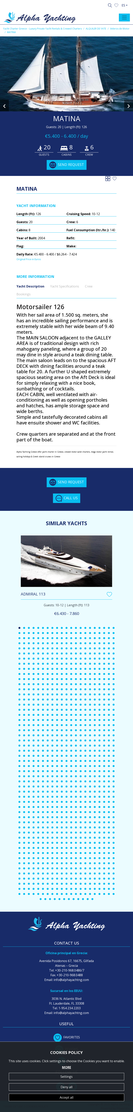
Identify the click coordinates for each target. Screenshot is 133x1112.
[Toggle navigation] (124, 17)
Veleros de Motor (119, 28)
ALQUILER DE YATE (96, 28)
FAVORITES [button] (66, 1037)
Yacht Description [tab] (30, 286)
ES (123, 5)
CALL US (67, 498)
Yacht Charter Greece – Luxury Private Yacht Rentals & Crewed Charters (42, 28)
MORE (66, 1067)
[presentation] (4, 105)
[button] (116, 5)
